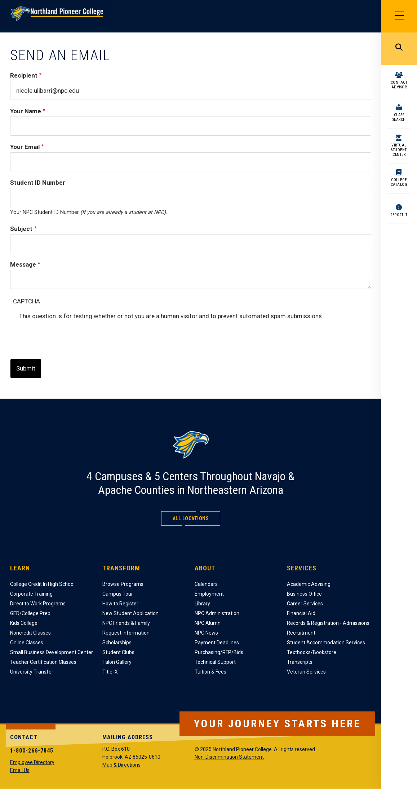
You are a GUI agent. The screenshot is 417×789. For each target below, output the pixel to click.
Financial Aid (301, 613)
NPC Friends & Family (126, 623)
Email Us (20, 770)
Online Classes (26, 642)
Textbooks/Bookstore (311, 652)
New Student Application (130, 613)
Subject (21, 228)
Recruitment (301, 633)
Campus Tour (117, 594)
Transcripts (299, 662)
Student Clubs (118, 652)
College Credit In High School (42, 584)
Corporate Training (31, 594)
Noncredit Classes (30, 633)
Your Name (25, 111)
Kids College (23, 623)
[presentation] (74, 335)
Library (202, 603)
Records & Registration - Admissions (328, 623)
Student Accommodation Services (326, 642)
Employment (209, 594)
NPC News (206, 633)
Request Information (126, 633)
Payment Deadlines (217, 642)
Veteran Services (306, 672)
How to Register (120, 603)
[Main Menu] (399, 16)
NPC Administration (217, 613)
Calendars (206, 584)
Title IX (110, 672)
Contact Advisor (399, 84)
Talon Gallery (117, 662)
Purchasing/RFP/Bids (219, 652)
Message (23, 264)
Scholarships (117, 642)
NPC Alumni (208, 623)
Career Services (305, 603)
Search (399, 48)
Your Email (25, 146)
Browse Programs (122, 584)
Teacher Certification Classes (43, 662)
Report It (399, 214)
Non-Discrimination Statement (229, 757)
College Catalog (399, 182)
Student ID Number (37, 182)
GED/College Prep (30, 613)
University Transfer (31, 672)
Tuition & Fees (210, 672)
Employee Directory (32, 762)
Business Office (304, 594)
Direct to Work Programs (38, 603)
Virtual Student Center (399, 150)
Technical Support (215, 662)
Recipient (23, 75)
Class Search (399, 117)
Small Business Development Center (51, 652)
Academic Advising (309, 584)
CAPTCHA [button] (26, 301)
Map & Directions (121, 765)
